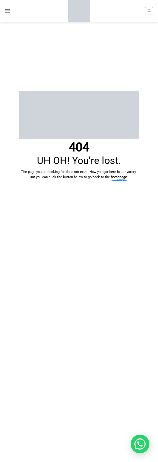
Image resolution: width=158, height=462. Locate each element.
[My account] (149, 11)
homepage (119, 177)
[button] (8, 10)
